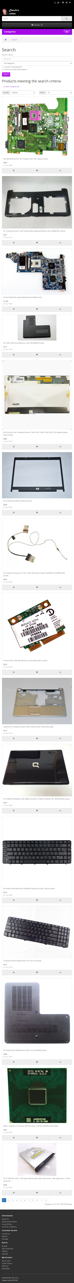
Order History (7, 1263)
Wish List (5, 1266)
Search (14, 40)
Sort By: (6, 92)
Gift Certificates (7, 1249)
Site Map (5, 1239)
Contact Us (6, 1234)
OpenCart (14, 1278)
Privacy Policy (7, 1224)
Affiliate (5, 1251)
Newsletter (6, 1268)
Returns (5, 1236)
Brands (4, 1246)
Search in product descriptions (14, 69)
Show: (42, 92)
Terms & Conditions (9, 1227)
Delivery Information (9, 1222)
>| (46, 1200)
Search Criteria (7, 55)
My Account (6, 1261)
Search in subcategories (12, 67)
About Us (5, 1219)
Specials (5, 1254)
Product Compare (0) (11, 86)
